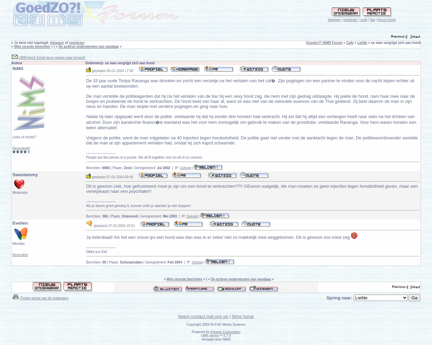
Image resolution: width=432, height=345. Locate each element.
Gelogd (185, 168)
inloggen (334, 20)
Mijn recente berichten (32, 46)
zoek (364, 20)
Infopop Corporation (225, 332)
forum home (387, 20)
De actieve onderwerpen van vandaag (89, 46)
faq (372, 20)
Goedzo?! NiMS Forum (324, 43)
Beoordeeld (21, 148)
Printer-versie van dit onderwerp (40, 298)
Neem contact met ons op (203, 316)
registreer (350, 20)
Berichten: (98, 168)
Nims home (243, 316)
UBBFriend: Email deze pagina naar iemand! (52, 58)
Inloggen (57, 43)
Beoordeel (20, 255)
